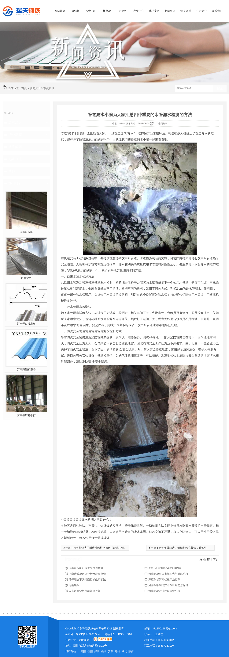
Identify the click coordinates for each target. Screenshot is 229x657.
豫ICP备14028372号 (88, 634)
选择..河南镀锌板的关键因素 (165, 568)
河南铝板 (26, 277)
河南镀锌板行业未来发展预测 (86, 568)
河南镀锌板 (26, 232)
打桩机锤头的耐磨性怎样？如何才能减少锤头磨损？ (104, 547)
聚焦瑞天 (15, 122)
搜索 (220, 88)
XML (130, 634)
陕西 (131, 651)
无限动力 (84, 639)
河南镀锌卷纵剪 (26, 415)
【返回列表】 (205, 559)
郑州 (97, 651)
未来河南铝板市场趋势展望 (85, 590)
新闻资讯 (170, 10)
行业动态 (15, 135)
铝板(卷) (91, 10)
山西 (103, 651)
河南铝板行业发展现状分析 (164, 590)
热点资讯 (48, 88)
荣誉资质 (185, 10)
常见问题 (15, 147)
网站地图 (110, 634)
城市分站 (70, 651)
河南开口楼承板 (26, 323)
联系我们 (217, 10)
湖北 (124, 651)
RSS (121, 634)
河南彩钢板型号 (26, 369)
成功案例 (154, 10)
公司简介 (201, 10)
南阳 (83, 651)
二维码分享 (161, 123)
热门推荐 (15, 183)
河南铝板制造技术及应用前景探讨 (168, 585)
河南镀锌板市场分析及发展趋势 (87, 573)
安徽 (110, 651)
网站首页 (59, 10)
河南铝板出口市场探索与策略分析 (168, 573)
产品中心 (138, 10)
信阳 (90, 651)
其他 (11, 171)
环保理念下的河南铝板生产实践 (87, 579)
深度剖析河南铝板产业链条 (164, 579)
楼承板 (107, 10)
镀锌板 (75, 10)
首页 (24, 88)
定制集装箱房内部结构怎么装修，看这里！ (184, 547)
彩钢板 (123, 10)
